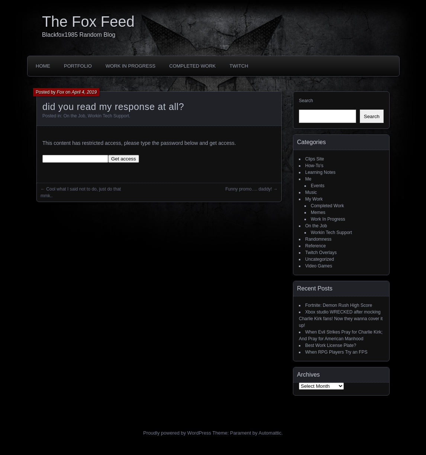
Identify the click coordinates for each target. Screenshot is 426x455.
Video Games (318, 266)
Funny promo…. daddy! (248, 189)
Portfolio (78, 66)
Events (318, 185)
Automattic (270, 433)
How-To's (314, 165)
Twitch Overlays (321, 252)
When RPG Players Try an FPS (336, 352)
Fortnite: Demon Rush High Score (338, 305)
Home (43, 66)
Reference (315, 245)
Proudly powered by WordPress (177, 433)
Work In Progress (130, 66)
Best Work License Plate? (330, 345)
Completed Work (192, 66)
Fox (60, 92)
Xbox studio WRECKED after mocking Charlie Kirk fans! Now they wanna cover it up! (341, 318)
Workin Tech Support (108, 115)
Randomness (318, 239)
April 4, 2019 (84, 92)
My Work (314, 199)
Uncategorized (319, 259)
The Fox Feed (88, 21)
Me (308, 179)
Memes (318, 212)
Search (306, 100)
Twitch (238, 66)
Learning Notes (320, 172)
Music (311, 192)
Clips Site (314, 159)
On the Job (74, 115)
